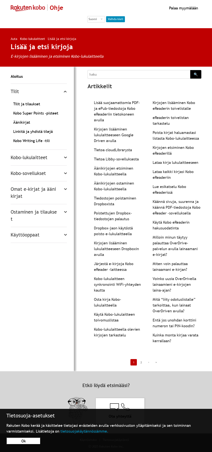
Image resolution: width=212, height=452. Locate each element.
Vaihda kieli (115, 19)
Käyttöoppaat (25, 235)
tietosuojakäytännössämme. (84, 431)
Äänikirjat (21, 122)
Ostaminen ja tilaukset (34, 215)
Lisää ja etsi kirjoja (62, 39)
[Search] (139, 74)
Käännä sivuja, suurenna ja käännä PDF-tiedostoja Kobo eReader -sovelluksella (176, 207)
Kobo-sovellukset (28, 173)
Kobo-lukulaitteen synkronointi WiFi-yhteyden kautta (117, 284)
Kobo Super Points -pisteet (35, 113)
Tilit (15, 91)
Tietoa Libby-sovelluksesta (116, 159)
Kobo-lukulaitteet (32, 39)
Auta (14, 39)
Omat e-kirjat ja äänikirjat (33, 192)
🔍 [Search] (196, 74)
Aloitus (17, 76)
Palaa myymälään (183, 8)
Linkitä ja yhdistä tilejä (33, 131)
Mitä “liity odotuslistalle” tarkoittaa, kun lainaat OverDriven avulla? (174, 305)
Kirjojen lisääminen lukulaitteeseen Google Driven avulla (113, 135)
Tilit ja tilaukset (26, 103)
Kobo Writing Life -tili (31, 140)
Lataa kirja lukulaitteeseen (175, 162)
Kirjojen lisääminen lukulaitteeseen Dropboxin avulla (116, 249)
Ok (23, 441)
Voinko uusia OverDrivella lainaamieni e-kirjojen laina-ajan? (174, 284)
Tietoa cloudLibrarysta (113, 149)
